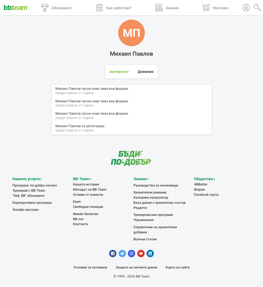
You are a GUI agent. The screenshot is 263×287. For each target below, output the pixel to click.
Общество (203, 178)
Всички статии (145, 239)
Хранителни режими (150, 192)
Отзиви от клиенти (88, 195)
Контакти (80, 224)
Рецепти (140, 208)
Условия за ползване (90, 267)
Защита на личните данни (136, 267)
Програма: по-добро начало (35, 185)
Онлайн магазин (26, 210)
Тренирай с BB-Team (29, 190)
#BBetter (201, 184)
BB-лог (78, 219)
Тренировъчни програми (153, 215)
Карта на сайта (178, 267)
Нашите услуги (26, 178)
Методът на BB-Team (89, 189)
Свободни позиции (88, 207)
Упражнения (144, 220)
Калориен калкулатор (151, 197)
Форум (199, 189)
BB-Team (81, 178)
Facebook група (206, 195)
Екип (77, 202)
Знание (140, 178)
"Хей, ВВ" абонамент (29, 196)
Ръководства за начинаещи (156, 185)
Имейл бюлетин (85, 214)
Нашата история (86, 184)
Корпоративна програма (32, 203)
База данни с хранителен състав (160, 203)
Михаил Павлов (68, 126)
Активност (119, 72)
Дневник (146, 72)
